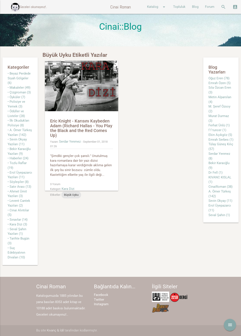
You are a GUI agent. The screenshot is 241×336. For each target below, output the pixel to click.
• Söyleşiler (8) (18, 182)
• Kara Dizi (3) (17, 224)
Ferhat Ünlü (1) (219, 125)
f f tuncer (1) (217, 130)
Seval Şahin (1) (219, 215)
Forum (209, 7)
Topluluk (179, 7)
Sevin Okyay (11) (220, 201)
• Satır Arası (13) (19, 187)
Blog (195, 7)
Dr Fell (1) (215, 173)
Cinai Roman (120, 7)
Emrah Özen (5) (219, 83)
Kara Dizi (68, 189)
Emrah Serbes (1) (220, 140)
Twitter (99, 300)
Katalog (157, 7)
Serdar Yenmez (70, 142)
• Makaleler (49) (19, 88)
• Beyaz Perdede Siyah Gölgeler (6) (19, 78)
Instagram (101, 304)
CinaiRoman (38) (220, 187)
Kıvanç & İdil (55, 330)
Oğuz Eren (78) (219, 78)
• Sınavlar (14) (18, 220)
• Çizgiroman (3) (19, 92)
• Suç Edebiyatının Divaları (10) (16, 252)
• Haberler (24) (18, 158)
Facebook (101, 295)
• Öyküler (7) (16, 97)
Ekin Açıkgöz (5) (220, 135)
